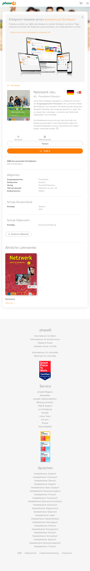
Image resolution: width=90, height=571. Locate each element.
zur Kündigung (45, 409)
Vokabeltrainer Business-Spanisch (45, 542)
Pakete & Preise (45, 342)
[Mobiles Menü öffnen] (87, 3)
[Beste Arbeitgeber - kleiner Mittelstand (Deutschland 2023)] (45, 457)
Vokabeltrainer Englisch (45, 484)
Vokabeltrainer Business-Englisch (45, 490)
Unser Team (45, 416)
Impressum (67, 552)
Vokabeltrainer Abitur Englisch (45, 487)
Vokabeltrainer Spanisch (45, 539)
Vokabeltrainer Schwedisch (45, 535)
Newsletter (45, 395)
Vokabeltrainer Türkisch (45, 546)
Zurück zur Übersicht (18, 234)
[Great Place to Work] (45, 370)
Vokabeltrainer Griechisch (45, 504)
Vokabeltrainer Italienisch (45, 511)
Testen (45, 143)
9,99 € (45, 151)
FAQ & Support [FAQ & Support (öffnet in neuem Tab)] (45, 405)
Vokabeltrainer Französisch (45, 497)
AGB (19, 552)
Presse (45, 423)
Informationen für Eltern (45, 335)
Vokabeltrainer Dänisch (45, 480)
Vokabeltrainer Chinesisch (45, 477)
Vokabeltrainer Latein (45, 515)
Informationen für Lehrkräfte (45, 352)
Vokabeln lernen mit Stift (45, 346)
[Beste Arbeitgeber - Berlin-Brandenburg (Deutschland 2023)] (45, 436)
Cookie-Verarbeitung (49, 552)
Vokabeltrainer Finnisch (45, 494)
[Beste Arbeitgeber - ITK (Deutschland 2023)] (45, 447)
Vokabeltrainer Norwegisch (45, 522)
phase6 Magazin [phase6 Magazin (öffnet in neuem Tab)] (45, 391)
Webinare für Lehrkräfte (45, 355)
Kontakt (45, 412)
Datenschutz (30, 552)
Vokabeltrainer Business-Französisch (45, 501)
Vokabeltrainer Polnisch (45, 525)
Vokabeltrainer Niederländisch (45, 518)
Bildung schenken (45, 402)
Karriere (45, 419)
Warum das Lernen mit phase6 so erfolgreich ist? (30, 32)
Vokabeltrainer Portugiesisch (45, 529)
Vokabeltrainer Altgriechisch (45, 508)
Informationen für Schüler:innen (45, 339)
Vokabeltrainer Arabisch (45, 473)
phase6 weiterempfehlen (45, 398)
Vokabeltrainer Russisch (45, 532)
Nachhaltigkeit (45, 426)
